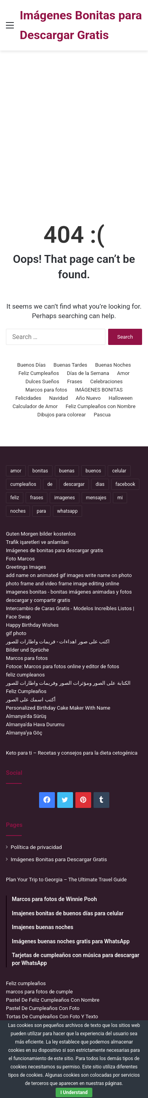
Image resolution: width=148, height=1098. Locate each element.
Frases (74, 381)
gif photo (16, 633)
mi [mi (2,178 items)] (119, 497)
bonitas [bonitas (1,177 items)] (40, 471)
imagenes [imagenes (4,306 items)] (64, 497)
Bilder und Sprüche (27, 650)
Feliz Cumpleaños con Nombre (100, 406)
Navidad (58, 398)
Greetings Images (26, 567)
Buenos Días (31, 365)
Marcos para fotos (46, 390)
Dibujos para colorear (61, 415)
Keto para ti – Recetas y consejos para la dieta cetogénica (71, 753)
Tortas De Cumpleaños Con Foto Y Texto (52, 1016)
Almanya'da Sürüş (26, 716)
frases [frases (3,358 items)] (36, 497)
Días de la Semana (88, 373)
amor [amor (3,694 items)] (15, 471)
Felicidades (28, 398)
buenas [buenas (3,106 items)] (67, 471)
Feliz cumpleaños (26, 983)
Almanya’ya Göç (24, 733)
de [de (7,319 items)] (49, 484)
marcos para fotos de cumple (39, 992)
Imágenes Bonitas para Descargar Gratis (59, 859)
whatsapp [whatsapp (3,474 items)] (67, 511)
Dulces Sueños (42, 381)
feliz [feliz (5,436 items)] (14, 497)
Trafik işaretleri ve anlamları (37, 542)
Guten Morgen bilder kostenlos (41, 534)
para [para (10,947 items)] (41, 511)
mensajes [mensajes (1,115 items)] (96, 497)
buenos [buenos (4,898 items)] (93, 471)
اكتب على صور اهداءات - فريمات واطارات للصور (58, 642)
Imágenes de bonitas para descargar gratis (54, 550)
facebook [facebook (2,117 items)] (125, 484)
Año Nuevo (88, 398)
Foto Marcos (20, 559)
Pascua (102, 415)
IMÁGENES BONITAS (98, 390)
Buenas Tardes (70, 365)
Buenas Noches (113, 365)
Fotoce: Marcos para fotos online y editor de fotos (62, 666)
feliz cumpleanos (25, 675)
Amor (123, 373)
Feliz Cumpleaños (39, 373)
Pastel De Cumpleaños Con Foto (42, 1008)
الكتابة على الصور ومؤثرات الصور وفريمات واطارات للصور (68, 683)
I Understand (74, 1092)
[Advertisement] (74, 132)
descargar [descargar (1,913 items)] (74, 484)
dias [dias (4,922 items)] (100, 484)
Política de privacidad (36, 847)
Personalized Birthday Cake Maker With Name (58, 708)
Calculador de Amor (35, 406)
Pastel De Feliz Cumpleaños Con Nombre (52, 1000)
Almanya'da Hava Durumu (35, 724)
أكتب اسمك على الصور (31, 700)
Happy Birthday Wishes (32, 625)
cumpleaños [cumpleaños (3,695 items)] (23, 484)
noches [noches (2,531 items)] (18, 511)
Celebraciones (106, 381)
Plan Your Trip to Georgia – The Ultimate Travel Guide (66, 880)
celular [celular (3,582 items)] (119, 471)
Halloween (121, 398)
